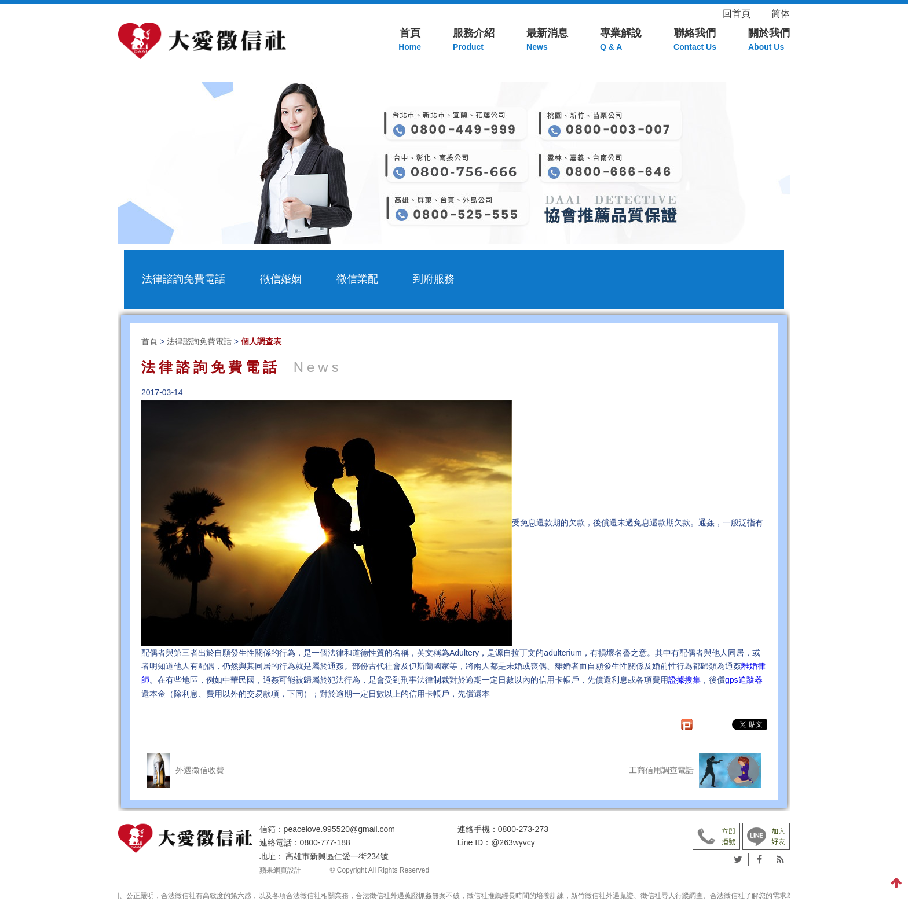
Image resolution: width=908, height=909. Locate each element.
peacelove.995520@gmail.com (339, 829)
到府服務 (434, 279)
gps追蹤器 (744, 679)
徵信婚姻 (281, 279)
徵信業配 (357, 279)
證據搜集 (684, 679)
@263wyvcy (513, 842)
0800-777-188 (325, 842)
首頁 (409, 40)
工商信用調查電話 (695, 770)
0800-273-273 (523, 829)
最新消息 (547, 40)
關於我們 (769, 40)
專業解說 (621, 40)
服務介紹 (474, 40)
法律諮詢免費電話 (183, 279)
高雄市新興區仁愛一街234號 (336, 856)
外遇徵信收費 (185, 770)
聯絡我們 (694, 40)
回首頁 (746, 14)
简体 (780, 14)
